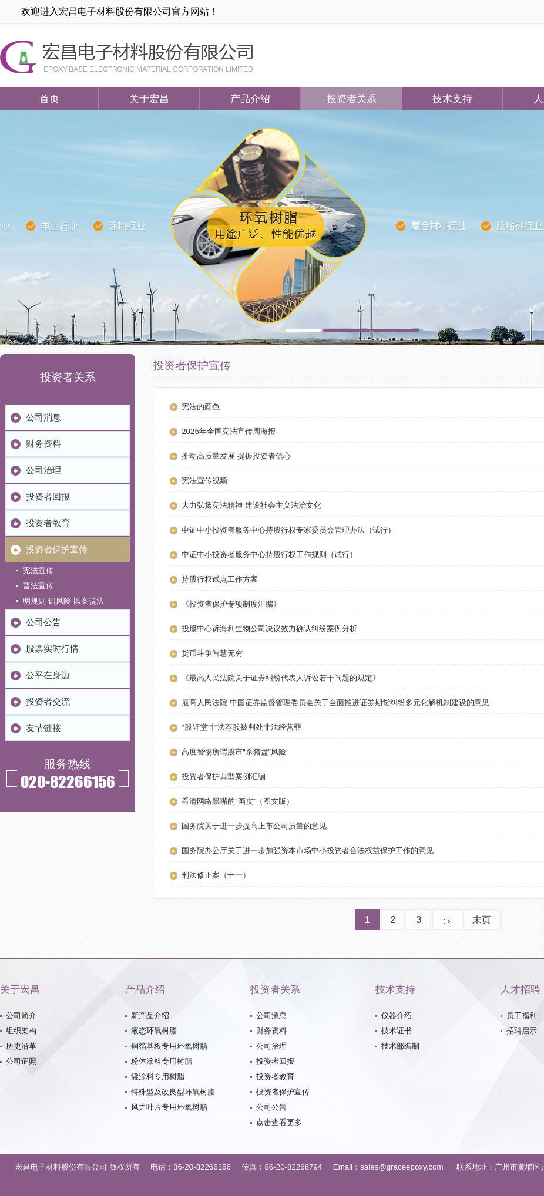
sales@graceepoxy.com (401, 1167)
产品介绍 (250, 99)
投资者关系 (352, 99)
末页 (481, 920)
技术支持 (452, 99)
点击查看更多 (279, 1122)
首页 (49, 99)
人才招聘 (520, 989)
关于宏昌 (149, 99)
